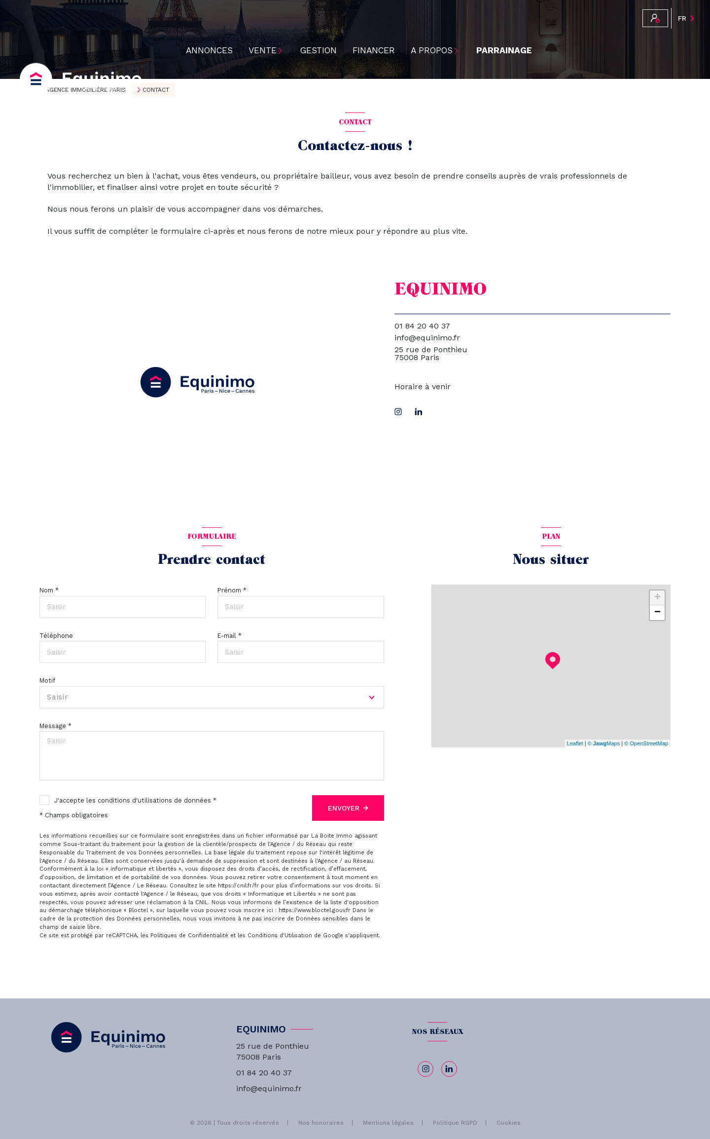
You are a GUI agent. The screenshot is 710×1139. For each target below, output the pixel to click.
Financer (374, 50)
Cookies (509, 1123)
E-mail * (229, 635)
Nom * (49, 590)
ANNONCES (209, 50)
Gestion (318, 50)
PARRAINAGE (504, 50)
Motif (47, 680)
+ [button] (657, 597)
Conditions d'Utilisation (280, 935)
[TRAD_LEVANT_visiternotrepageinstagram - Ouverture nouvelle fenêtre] (398, 411)
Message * (55, 726)
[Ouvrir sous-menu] (284, 50)
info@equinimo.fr (427, 337)
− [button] (657, 612)
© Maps (604, 743)
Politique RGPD (455, 1122)
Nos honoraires (321, 1122)
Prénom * (232, 590)
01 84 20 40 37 (422, 326)
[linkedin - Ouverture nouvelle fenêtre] (419, 411)
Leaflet (575, 743)
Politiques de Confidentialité (189, 935)
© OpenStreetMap (646, 743)
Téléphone (56, 635)
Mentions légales (388, 1122)
